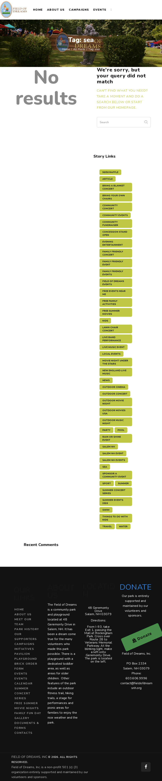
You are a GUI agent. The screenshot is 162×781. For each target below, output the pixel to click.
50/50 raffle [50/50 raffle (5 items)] (110, 172)
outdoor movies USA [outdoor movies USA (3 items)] (113, 412)
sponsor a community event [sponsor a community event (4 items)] (114, 475)
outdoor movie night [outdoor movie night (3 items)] (113, 402)
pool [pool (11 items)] (121, 430)
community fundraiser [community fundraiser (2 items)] (110, 223)
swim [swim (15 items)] (105, 509)
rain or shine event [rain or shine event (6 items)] (111, 438)
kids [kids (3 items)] (105, 320)
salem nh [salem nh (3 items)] (108, 446)
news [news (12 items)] (106, 380)
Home (66, 49)
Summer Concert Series (22, 693)
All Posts (79, 49)
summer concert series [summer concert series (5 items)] (113, 492)
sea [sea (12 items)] (104, 466)
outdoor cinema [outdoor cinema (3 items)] (113, 387)
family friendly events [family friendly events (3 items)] (112, 273)
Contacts (23, 733)
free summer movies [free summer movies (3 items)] (111, 312)
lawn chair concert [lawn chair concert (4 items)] (110, 329)
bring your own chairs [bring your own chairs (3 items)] (113, 197)
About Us (23, 614)
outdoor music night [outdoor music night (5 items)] (113, 422)
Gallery (22, 718)
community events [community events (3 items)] (115, 215)
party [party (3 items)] (106, 430)
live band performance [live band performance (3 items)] (111, 339)
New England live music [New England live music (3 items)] (114, 372)
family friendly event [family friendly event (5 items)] (112, 263)
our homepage (122, 107)
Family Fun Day (27, 713)
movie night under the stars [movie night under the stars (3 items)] (115, 362)
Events (21, 674)
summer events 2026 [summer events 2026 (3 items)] (112, 501)
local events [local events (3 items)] (111, 353)
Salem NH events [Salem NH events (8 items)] (113, 460)
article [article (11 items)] (107, 178)
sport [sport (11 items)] (106, 483)
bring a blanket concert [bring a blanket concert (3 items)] (113, 187)
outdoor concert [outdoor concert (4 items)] (114, 393)
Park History (26, 629)
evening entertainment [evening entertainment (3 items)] (112, 243)
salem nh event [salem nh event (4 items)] (112, 453)
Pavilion (22, 654)
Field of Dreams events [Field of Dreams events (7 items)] (113, 283)
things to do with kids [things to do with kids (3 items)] (115, 518)
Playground (25, 659)
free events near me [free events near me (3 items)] (114, 292)
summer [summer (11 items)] (123, 483)
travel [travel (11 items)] (107, 526)
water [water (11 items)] (123, 526)
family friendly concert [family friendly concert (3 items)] (112, 253)
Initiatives (24, 649)
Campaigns (24, 644)
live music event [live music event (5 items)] (113, 347)
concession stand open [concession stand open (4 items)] (114, 233)
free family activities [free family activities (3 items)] (110, 302)
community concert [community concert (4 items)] (110, 207)
